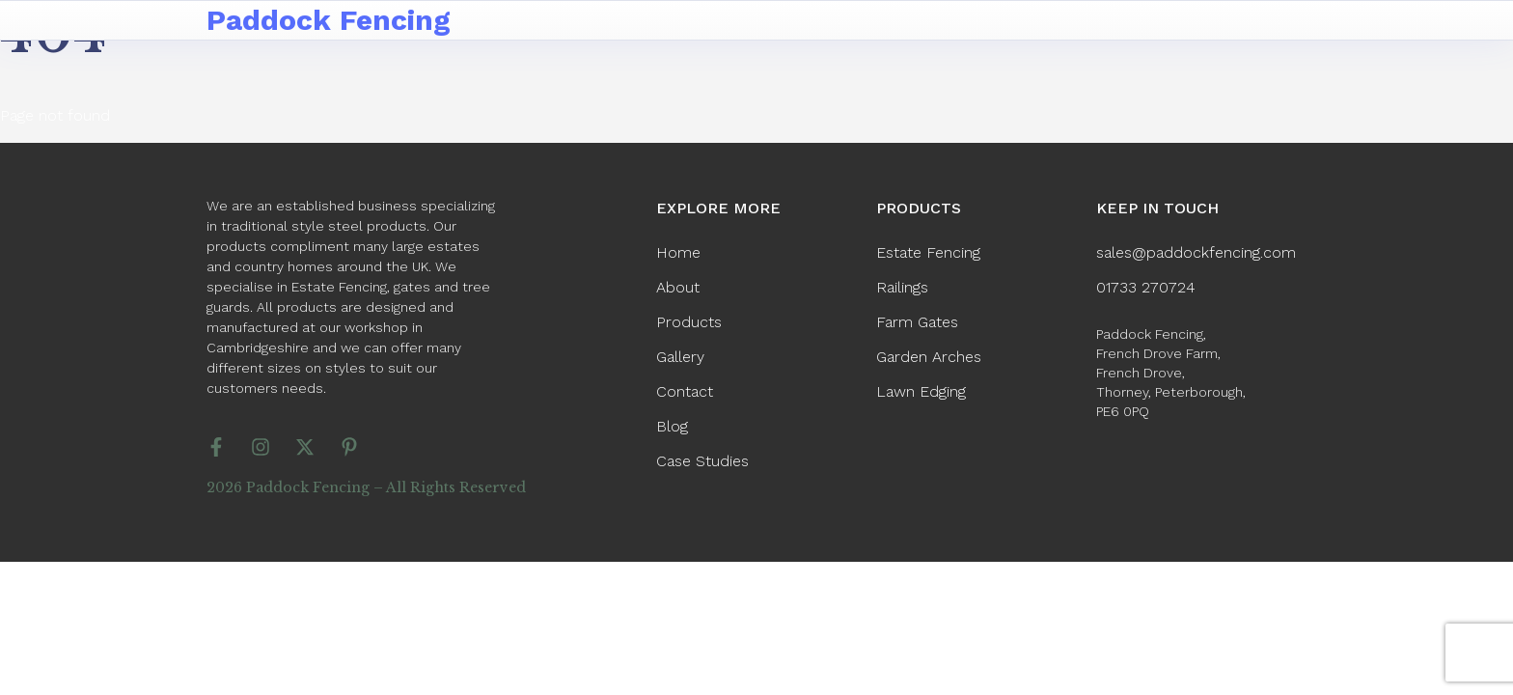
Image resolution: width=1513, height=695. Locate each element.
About (678, 287)
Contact (684, 391)
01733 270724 (1146, 287)
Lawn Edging (921, 391)
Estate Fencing (928, 252)
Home (678, 252)
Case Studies (702, 461)
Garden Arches (928, 357)
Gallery (680, 357)
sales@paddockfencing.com (1196, 252)
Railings (902, 287)
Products (689, 322)
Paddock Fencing (328, 20)
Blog (672, 426)
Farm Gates (917, 322)
